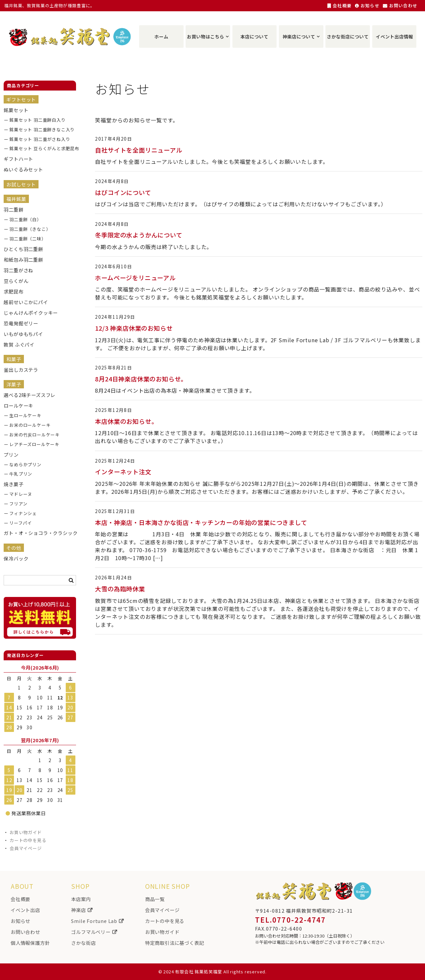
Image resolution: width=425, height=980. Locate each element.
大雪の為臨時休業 (120, 588)
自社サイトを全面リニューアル (138, 150)
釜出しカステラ (21, 369)
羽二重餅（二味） (27, 238)
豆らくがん (16, 280)
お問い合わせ (400, 5)
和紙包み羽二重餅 (23, 259)
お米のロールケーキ (29, 425)
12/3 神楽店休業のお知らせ (133, 328)
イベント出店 (25, 909)
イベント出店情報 (394, 36)
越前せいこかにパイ (26, 301)
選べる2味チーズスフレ (29, 394)
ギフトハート (18, 158)
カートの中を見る (28, 840)
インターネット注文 (123, 471)
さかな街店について (348, 36)
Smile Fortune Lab (97, 920)
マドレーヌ (20, 494)
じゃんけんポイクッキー (31, 312)
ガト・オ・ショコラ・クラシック (34, 532)
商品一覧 (155, 898)
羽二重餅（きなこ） (29, 229)
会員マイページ (26, 848)
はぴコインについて (123, 192)
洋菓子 (13, 384)
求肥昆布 (13, 291)
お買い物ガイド (26, 832)
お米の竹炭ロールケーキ (34, 434)
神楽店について (299, 36)
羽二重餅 (13, 209)
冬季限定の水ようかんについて (138, 234)
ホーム (161, 36)
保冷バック (16, 558)
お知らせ (367, 5)
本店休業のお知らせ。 (126, 421)
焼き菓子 (13, 484)
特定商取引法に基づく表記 (174, 942)
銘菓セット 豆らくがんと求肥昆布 (40, 148)
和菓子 (13, 359)
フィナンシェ (23, 513)
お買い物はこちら (205, 36)
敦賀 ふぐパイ (19, 344)
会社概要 (339, 5)
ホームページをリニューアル (135, 277)
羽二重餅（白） (25, 219)
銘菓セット (16, 109)
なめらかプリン (25, 464)
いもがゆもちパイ (23, 333)
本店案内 (81, 898)
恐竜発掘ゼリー (21, 323)
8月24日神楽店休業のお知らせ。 (141, 378)
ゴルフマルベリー (94, 931)
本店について (254, 36)
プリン (11, 454)
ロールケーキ (18, 405)
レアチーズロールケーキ (34, 444)
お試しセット (21, 184)
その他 (13, 547)
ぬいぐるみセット (23, 169)
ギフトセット (21, 99)
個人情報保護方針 (30, 942)
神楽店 (81, 909)
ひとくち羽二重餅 (23, 248)
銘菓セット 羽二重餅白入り (37, 120)
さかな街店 (83, 942)
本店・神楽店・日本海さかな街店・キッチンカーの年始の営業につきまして (201, 522)
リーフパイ (20, 523)
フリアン (18, 503)
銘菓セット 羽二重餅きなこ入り (40, 129)
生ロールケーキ (25, 415)
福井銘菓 (16, 198)
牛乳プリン (20, 474)
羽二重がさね (18, 270)
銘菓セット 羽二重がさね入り (39, 139)
